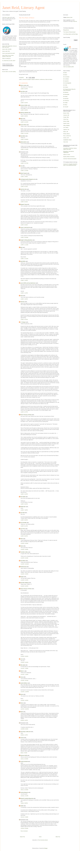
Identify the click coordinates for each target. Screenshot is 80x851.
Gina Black (22, 136)
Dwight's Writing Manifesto (26, 240)
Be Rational (65, 92)
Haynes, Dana (66, 123)
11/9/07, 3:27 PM (24, 412)
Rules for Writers (48, 79)
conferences (42, 79)
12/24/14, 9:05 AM (24, 828)
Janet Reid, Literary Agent (23, 7)
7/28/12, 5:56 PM (24, 803)
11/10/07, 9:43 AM (24, 558)
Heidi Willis (22, 261)
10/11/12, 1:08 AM (24, 817)
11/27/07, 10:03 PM (25, 709)
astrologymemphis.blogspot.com (27, 179)
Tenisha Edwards (24, 792)
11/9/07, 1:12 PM (24, 293)
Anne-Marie (22, 560)
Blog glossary (66, 29)
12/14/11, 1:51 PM (24, 795)
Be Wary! (65, 104)
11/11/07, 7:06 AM (24, 668)
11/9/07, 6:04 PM (24, 504)
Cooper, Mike (66, 117)
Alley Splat (22, 665)
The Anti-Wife (23, 522)
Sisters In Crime (66, 154)
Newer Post (22, 836)
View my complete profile (68, 66)
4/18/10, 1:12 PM (24, 734)
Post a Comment (24, 831)
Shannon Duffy (23, 755)
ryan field (22, 512)
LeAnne (22, 737)
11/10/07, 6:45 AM (24, 543)
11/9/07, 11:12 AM (24, 244)
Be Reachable (66, 94)
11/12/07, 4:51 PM (24, 680)
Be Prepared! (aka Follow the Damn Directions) (69, 90)
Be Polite (65, 85)
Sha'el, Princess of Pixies (26, 414)
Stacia (21, 545)
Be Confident (66, 78)
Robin (21, 711)
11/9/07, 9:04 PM (24, 536)
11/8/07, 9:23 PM (24, 88)
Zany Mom (22, 91)
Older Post (58, 836)
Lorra (21, 659)
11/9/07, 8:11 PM (24, 526)
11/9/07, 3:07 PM (24, 319)
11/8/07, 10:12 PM (24, 133)
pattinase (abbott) (24, 112)
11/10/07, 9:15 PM (24, 662)
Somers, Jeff (66, 137)
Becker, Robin (66, 113)
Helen (21, 538)
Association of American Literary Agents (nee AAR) (70, 149)
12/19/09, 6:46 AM (24, 728)
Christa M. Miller (24, 105)
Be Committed (66, 76)
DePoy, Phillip (66, 121)
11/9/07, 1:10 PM (24, 280)
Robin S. (22, 671)
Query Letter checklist (6, 49)
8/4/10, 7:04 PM (24, 752)
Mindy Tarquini (23, 173)
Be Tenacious (66, 100)
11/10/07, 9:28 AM (24, 549)
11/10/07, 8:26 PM (24, 656)
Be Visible (65, 102)
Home (40, 836)
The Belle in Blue (24, 552)
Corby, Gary (65, 119)
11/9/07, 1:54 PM (24, 299)
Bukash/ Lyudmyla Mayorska (26, 798)
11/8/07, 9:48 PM (24, 110)
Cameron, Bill (66, 115)
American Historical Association (69, 158)
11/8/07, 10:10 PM (24, 122)
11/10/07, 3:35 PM (24, 574)
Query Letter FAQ (6, 51)
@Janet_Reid (69, 17)
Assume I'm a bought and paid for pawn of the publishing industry (70, 165)
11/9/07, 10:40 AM (24, 237)
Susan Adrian (23, 124)
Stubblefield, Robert (67, 139)
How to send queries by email (8, 53)
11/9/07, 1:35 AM (24, 176)
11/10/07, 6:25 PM (24, 586)
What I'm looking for (6, 58)
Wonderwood (23, 566)
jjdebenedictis (23, 142)
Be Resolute (65, 98)
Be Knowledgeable (67, 83)
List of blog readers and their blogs (70, 34)
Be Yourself (65, 106)
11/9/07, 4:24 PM (24, 494)
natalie (21, 805)
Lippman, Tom (66, 129)
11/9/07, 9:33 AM (24, 224)
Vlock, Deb (65, 141)
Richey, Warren (66, 133)
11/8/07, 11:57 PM (24, 163)
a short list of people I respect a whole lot (30, 79)
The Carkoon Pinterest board (69, 32)
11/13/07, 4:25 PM (24, 700)
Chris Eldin (22, 496)
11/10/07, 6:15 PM (24, 580)
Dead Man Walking (24, 582)
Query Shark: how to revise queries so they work (8, 56)
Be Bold (65, 72)
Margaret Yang (23, 204)
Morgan (22, 576)
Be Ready (65, 96)
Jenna (21, 677)
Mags (21, 118)
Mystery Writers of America (68, 156)
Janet (21, 295)
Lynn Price (22, 528)
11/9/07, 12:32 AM (24, 170)
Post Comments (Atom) (43, 840)
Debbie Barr (23, 506)
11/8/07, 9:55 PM (24, 116)
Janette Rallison (23, 683)
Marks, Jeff (65, 131)
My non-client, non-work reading (9, 71)
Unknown (22, 301)
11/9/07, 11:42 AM (24, 258)
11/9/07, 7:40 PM (24, 510)
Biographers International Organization (68, 152)
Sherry (21, 703)
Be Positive (65, 87)
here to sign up (8, 17)
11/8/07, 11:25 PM (24, 149)
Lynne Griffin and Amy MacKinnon (28, 283)
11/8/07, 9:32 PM (24, 102)
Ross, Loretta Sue (67, 135)
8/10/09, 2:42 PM (24, 720)
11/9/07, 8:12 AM (24, 186)
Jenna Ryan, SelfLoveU (25, 731)
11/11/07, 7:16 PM (24, 674)
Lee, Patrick (65, 127)
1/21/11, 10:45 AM (24, 758)
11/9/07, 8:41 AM (24, 201)
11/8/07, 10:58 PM (24, 139)
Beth (21, 247)
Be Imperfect (66, 81)
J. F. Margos (23, 322)
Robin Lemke (23, 85)
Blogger (45, 848)
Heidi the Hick (23, 189)
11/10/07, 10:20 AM (25, 564)
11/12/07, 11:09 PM (25, 691)
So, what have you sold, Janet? (8, 60)
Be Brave (65, 74)
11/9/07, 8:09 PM (24, 520)
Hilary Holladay (66, 125)
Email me (75, 21)
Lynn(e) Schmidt (24, 761)
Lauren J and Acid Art (25, 227)
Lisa (21, 165)
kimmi (21, 694)
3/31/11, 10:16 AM (24, 789)
